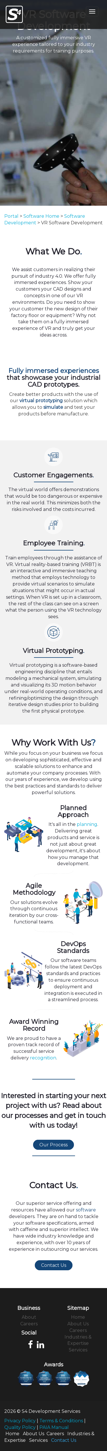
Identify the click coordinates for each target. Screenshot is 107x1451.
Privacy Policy (20, 1420)
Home (78, 1317)
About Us (78, 1323)
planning (87, 824)
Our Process (53, 1144)
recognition (43, 1058)
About (29, 1317)
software (86, 1210)
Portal (11, 216)
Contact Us (53, 1265)
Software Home (41, 216)
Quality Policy (20, 1427)
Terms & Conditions (61, 1420)
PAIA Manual (54, 1427)
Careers (29, 1323)
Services (78, 1350)
